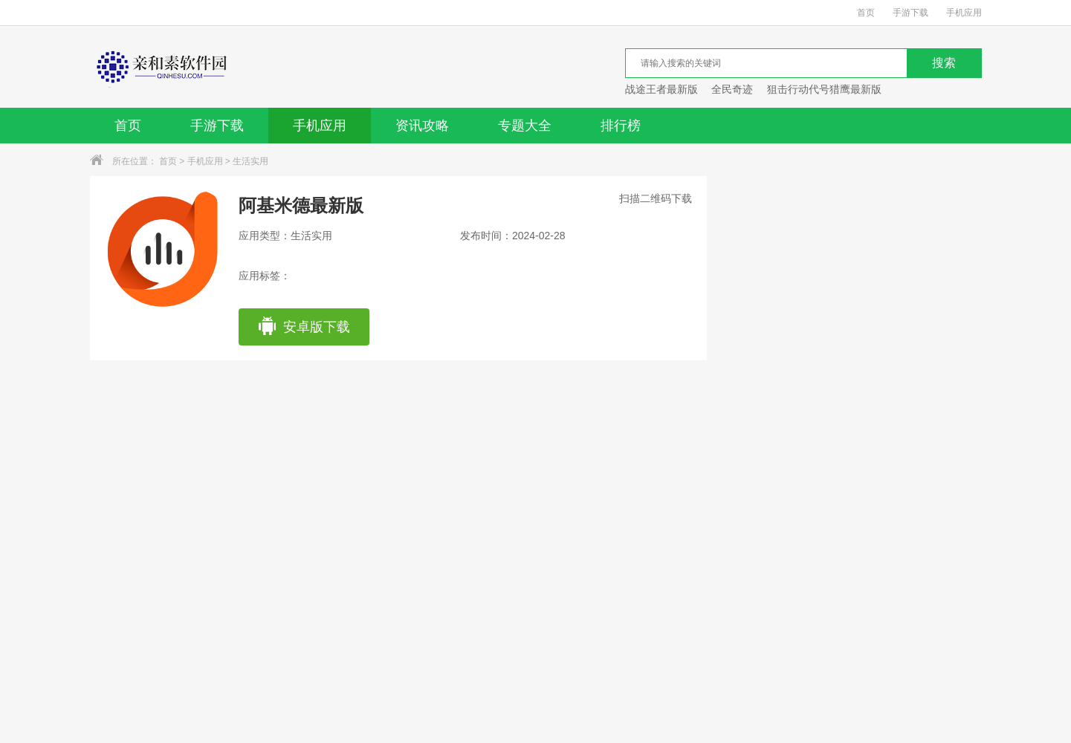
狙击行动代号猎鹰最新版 (824, 89)
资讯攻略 (422, 125)
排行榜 (621, 125)
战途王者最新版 (661, 89)
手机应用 (964, 12)
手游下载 (910, 12)
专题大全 (524, 125)
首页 (866, 12)
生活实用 (250, 161)
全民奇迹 (732, 89)
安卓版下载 (303, 327)
